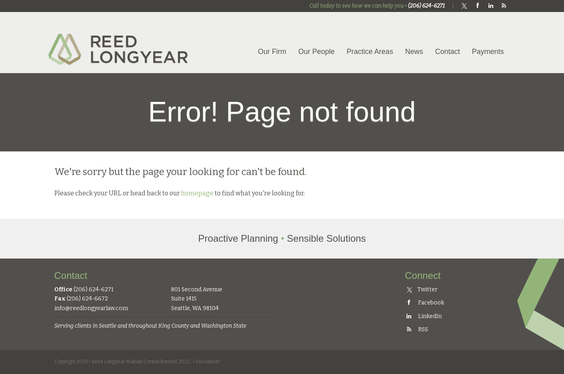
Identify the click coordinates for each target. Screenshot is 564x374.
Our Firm (272, 52)
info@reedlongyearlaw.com (91, 308)
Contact (447, 52)
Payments (488, 52)
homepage (197, 193)
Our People (316, 52)
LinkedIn (423, 316)
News (414, 52)
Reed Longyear (120, 42)
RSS (416, 329)
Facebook (424, 302)
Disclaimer (207, 361)
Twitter (422, 289)
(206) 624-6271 (426, 5)
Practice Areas (370, 52)
